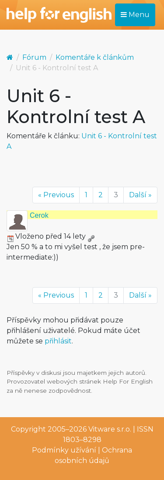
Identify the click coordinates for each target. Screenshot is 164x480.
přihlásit (58, 341)
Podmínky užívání (64, 450)
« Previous (56, 195)
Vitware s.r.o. (109, 429)
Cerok (39, 215)
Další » (140, 195)
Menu (135, 14)
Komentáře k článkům (95, 57)
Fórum (34, 57)
